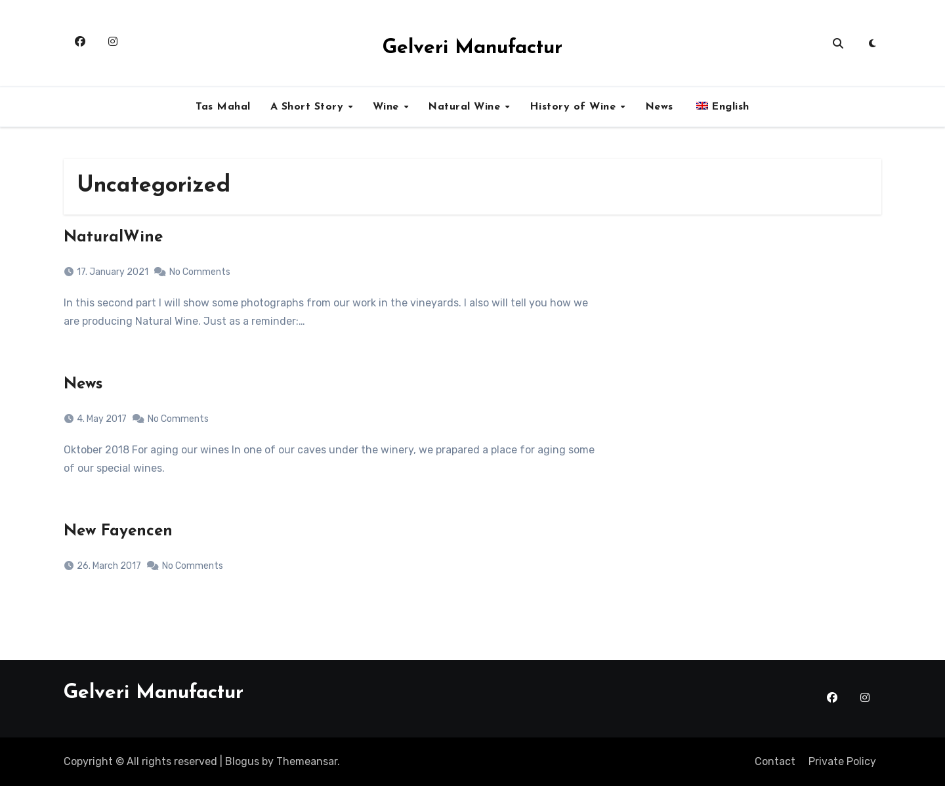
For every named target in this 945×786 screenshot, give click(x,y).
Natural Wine (466, 107)
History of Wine (575, 107)
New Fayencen (118, 531)
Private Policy (842, 761)
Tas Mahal (223, 107)
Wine (388, 107)
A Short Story (308, 107)
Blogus (242, 761)
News (659, 107)
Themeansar (306, 761)
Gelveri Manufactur (472, 48)
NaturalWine (113, 237)
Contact (775, 761)
